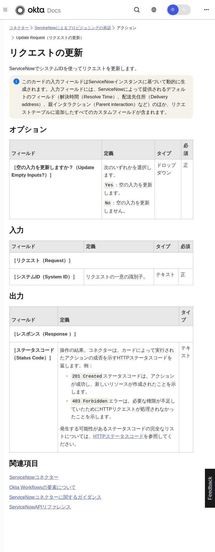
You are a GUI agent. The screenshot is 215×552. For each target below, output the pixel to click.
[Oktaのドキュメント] (37, 9)
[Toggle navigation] (206, 9)
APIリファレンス (40, 507)
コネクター (19, 28)
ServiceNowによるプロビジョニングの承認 (73, 28)
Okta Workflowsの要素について (42, 487)
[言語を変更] (153, 9)
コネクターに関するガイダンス (55, 497)
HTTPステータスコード (118, 436)
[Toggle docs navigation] (5, 9)
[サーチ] (136, 9)
